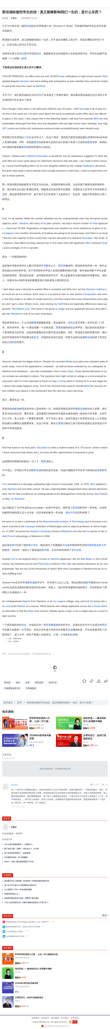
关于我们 (65, 1018)
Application (89, 165)
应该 (70, 629)
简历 (104, 625)
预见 (36, 142)
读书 (19, 702)
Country (96, 606)
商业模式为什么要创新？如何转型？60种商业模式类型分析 (26, 881)
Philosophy (44, 563)
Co (88, 531)
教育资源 (36, 470)
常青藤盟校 (52, 625)
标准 (24, 58)
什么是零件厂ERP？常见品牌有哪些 (18, 890)
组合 (72, 327)
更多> (105, 915)
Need (104, 606)
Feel (80, 108)
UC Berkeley (17, 498)
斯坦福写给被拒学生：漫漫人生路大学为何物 (23, 927)
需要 (58, 327)
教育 (89, 142)
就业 (38, 53)
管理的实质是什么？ (12, 894)
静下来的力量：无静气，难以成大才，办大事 (21, 849)
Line (27, 309)
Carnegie (30, 526)
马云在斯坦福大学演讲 (15, 932)
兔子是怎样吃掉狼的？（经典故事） (18, 853)
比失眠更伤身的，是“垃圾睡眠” (16, 857)
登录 (43, 769)
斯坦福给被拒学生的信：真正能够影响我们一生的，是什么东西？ (60, 702)
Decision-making (95, 289)
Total (94, 223)
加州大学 (70, 512)
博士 (30, 545)
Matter (88, 559)
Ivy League (59, 601)
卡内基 (66, 545)
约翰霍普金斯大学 (96, 545)
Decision (24, 81)
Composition (90, 294)
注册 (68, 769)
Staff (60, 304)
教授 (7, 550)
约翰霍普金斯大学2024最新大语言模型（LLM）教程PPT (28, 922)
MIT (14, 545)
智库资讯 (8, 702)
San (97, 494)
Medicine (67, 531)
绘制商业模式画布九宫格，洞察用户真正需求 (21, 898)
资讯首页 (45, 1018)
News (31, 611)
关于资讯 (75, 1018)
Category (9, 233)
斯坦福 (27, 26)
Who (105, 76)
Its (44, 223)
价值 (14, 342)
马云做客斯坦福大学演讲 (15, 936)
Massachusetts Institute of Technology (63, 521)
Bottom (20, 309)
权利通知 (55, 1018)
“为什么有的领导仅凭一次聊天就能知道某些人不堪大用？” (26, 903)
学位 (35, 545)
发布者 (7, 818)
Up (91, 601)
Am (5, 484)
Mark (86, 386)
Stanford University (40, 531)
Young (62, 381)
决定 (72, 322)
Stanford (40, 86)
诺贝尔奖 (76, 550)
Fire (13, 559)
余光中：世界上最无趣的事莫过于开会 (19, 862)
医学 (44, 550)
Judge (61, 309)
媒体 (16, 408)
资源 (99, 470)
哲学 (88, 582)
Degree (26, 601)
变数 (46, 265)
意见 (36, 337)
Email (61, 76)
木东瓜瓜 (14, 785)
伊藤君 (13, 18)
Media (68, 361)
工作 (26, 137)
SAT (4, 128)
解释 (33, 322)
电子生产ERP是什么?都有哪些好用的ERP (20, 885)
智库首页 (35, 1018)
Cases (70, 371)
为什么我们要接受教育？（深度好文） (19, 844)
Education (42, 156)
